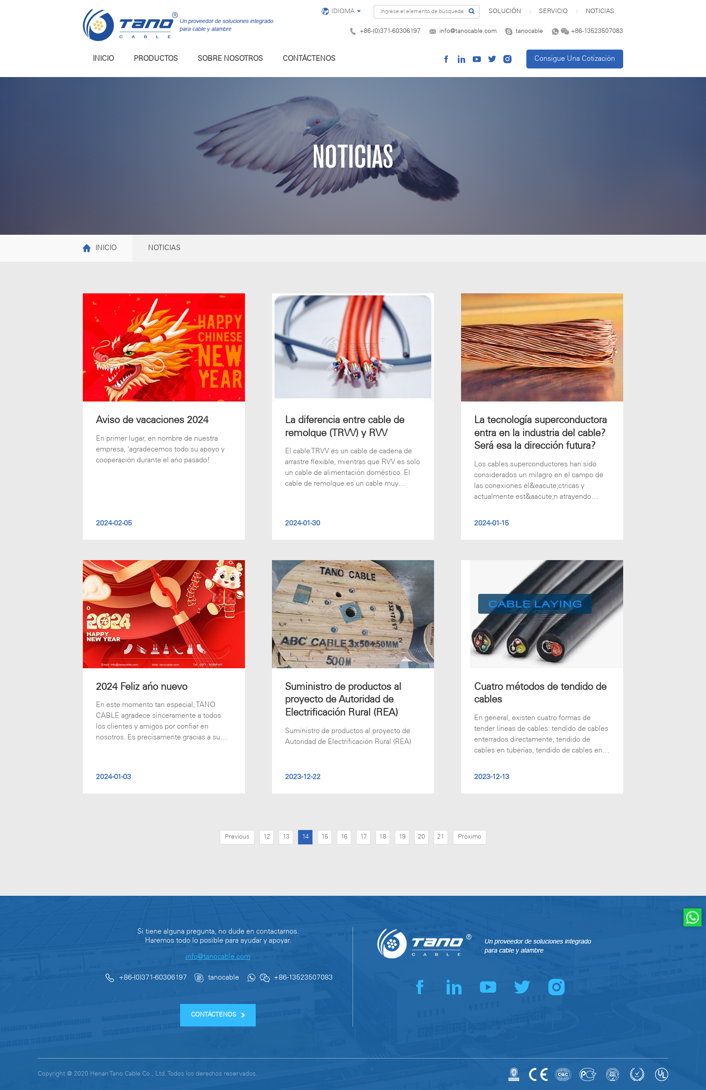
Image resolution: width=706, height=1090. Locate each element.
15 (324, 837)
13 (286, 837)
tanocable (529, 31)
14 (305, 837)
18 (382, 837)
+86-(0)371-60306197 (390, 31)
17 (363, 837)
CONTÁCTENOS (309, 58)
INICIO (103, 58)
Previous (237, 837)
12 (266, 837)
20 (421, 837)
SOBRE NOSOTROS (230, 58)
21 (440, 837)
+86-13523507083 (597, 31)
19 (402, 837)
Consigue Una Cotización (574, 58)
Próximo (469, 837)
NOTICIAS (600, 11)
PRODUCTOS (156, 58)
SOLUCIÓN (505, 11)
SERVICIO (553, 11)
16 (344, 837)
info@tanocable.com (468, 31)
